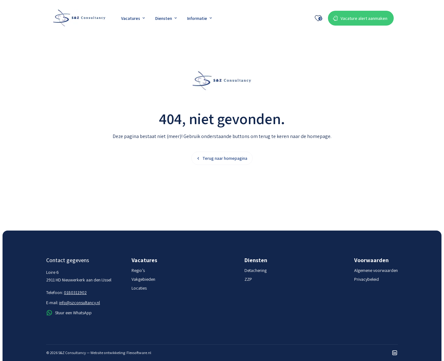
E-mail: (73, 302)
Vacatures (133, 18)
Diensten (166, 18)
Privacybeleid (366, 279)
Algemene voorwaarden (376, 270)
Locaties (139, 288)
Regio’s (138, 270)
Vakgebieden (143, 279)
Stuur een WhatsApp (69, 313)
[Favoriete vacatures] (318, 18)
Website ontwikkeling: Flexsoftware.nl (120, 352)
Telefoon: (66, 292)
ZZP (248, 279)
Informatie (199, 18)
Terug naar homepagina (222, 158)
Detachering (255, 270)
